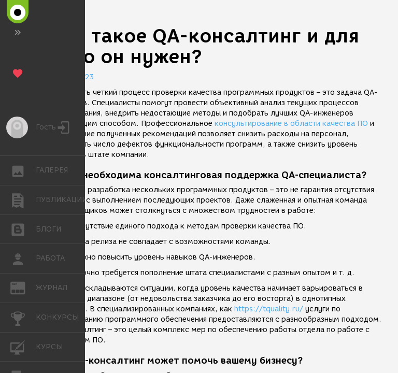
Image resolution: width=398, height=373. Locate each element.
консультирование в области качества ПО (291, 123)
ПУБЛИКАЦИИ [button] (23, 199)
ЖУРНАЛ (23, 287)
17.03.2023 (72, 77)
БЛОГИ (23, 229)
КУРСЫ (23, 346)
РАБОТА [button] (23, 258)
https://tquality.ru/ (268, 309)
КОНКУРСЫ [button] (23, 317)
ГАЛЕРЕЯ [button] (23, 170)
